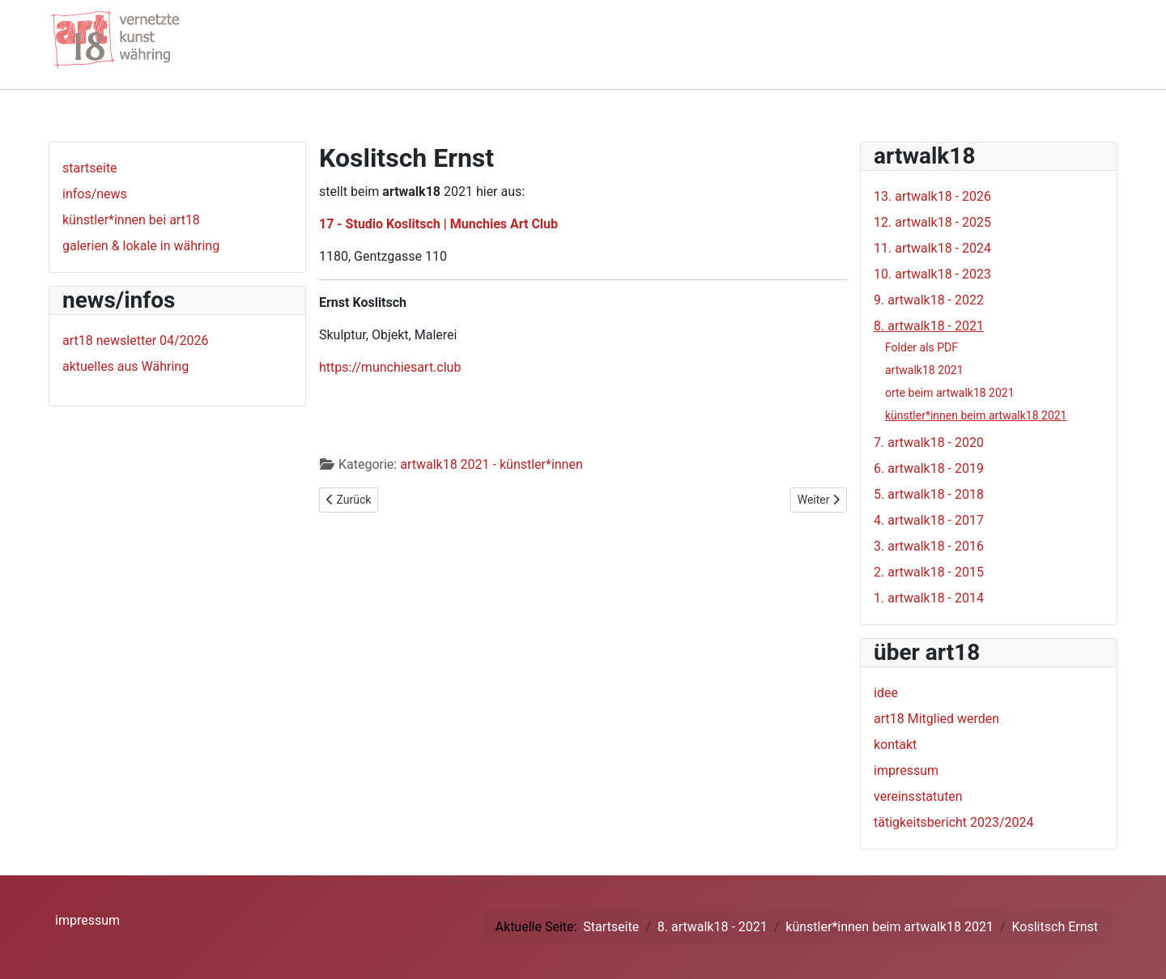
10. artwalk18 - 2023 (932, 274)
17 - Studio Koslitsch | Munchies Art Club (438, 224)
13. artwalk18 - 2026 (932, 196)
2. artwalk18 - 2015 (929, 572)
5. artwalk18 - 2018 (929, 494)
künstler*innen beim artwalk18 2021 (976, 415)
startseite (89, 168)
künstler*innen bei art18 (131, 220)
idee (886, 692)
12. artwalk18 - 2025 (932, 222)
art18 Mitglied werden (936, 718)
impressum (906, 770)
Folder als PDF (921, 347)
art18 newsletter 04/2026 (135, 340)
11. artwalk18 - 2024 (932, 248)
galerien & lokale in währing (140, 245)
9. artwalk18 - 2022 (929, 300)
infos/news (94, 194)
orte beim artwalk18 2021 (950, 392)
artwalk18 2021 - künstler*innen (491, 464)
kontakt (895, 744)
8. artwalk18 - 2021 (929, 326)
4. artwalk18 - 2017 (929, 520)
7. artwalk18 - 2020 (929, 442)
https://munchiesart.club (390, 367)
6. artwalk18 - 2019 (929, 468)
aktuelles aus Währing (125, 366)
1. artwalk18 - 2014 (929, 598)
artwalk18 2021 (924, 370)
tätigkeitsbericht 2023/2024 (954, 822)
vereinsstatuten (918, 796)
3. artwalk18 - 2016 (929, 546)
